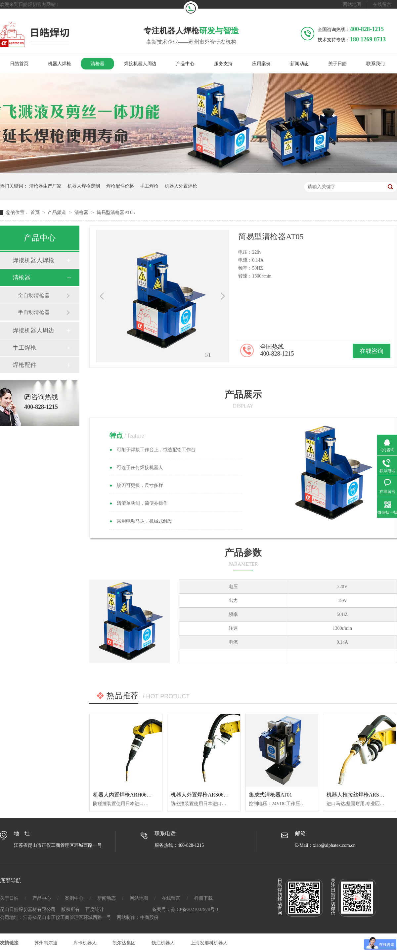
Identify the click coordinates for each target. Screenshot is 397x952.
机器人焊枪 (59, 63)
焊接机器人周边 (140, 63)
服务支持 (223, 63)
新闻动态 (299, 63)
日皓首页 (19, 63)
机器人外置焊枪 (181, 186)
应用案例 (261, 63)
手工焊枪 (149, 186)
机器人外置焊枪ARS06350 (201, 795)
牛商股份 (149, 917)
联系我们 (375, 63)
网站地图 (352, 4)
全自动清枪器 (34, 295)
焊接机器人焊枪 (33, 260)
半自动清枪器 (34, 312)
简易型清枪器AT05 (116, 212)
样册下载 (203, 898)
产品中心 (185, 63)
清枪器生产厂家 (45, 186)
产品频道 (57, 212)
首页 (35, 212)
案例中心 (74, 898)
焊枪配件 (24, 365)
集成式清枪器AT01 (270, 795)
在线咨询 (371, 351)
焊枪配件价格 (120, 186)
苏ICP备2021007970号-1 (195, 909)
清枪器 (98, 63)
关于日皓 (337, 63)
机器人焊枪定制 (83, 186)
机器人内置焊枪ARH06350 (123, 795)
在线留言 (382, 4)
